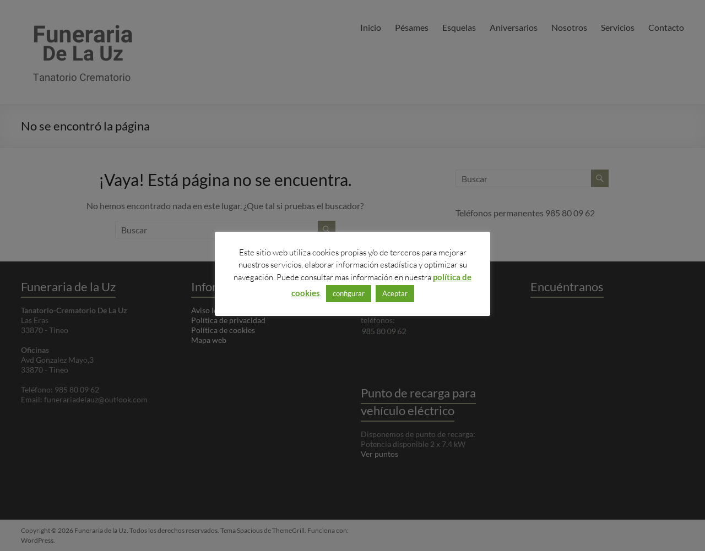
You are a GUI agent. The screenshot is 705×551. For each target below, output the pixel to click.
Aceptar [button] (395, 293)
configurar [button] (349, 293)
